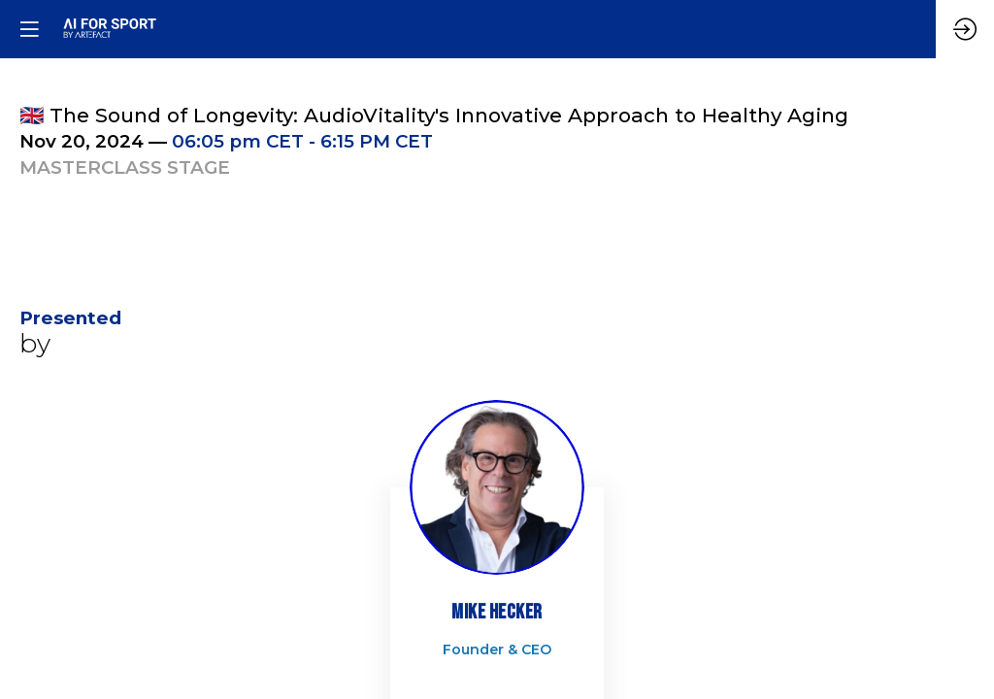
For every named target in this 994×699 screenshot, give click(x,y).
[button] (29, 29)
